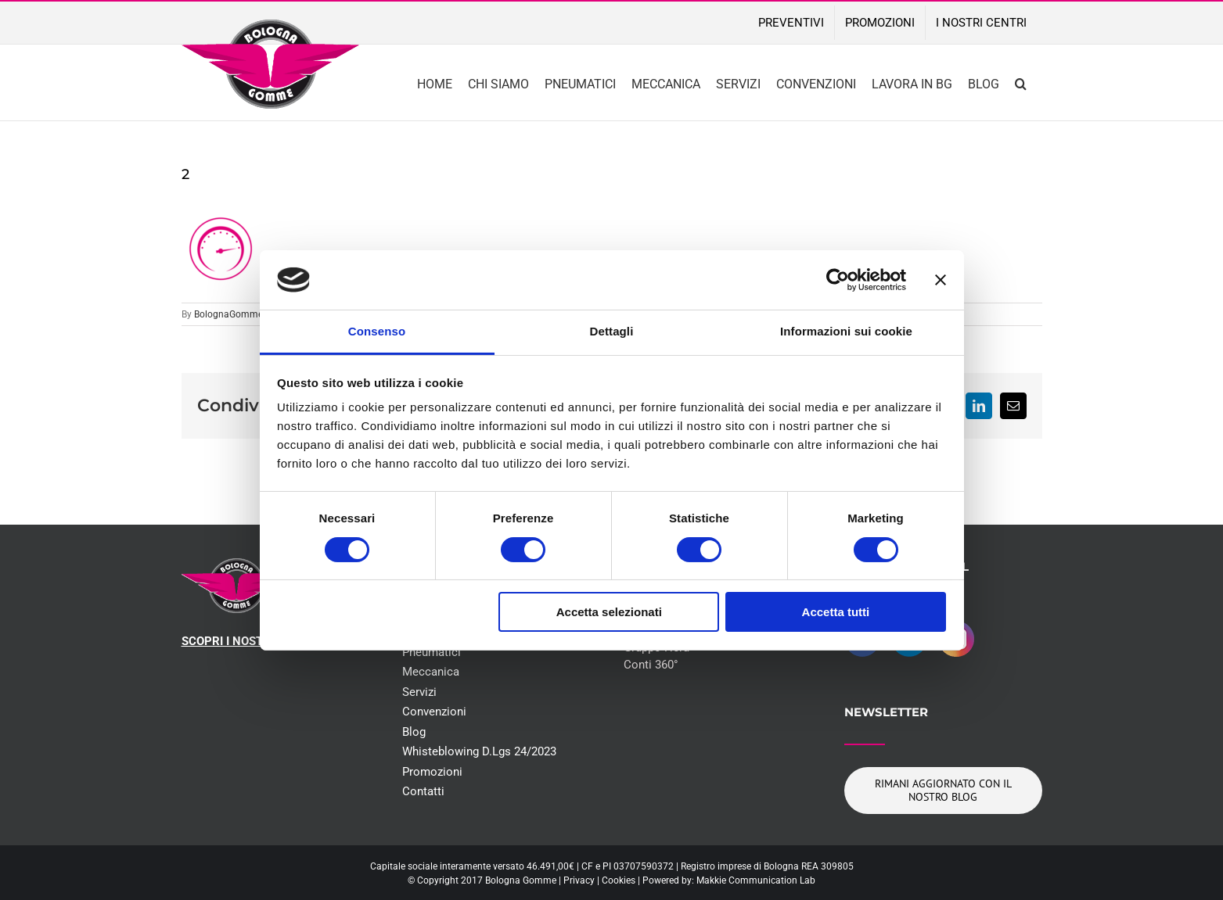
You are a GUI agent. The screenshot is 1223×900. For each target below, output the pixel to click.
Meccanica (430, 672)
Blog (414, 732)
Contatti (423, 791)
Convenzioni (434, 712)
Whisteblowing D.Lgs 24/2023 (479, 751)
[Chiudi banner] (940, 279)
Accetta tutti (836, 612)
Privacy (579, 880)
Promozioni (432, 772)
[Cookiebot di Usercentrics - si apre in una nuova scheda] (837, 280)
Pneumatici (431, 652)
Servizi (419, 692)
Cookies (618, 880)
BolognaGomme (228, 314)
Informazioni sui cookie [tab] (846, 331)
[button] (1021, 82)
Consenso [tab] (376, 331)
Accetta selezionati (609, 612)
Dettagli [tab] (612, 331)
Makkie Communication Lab (755, 880)
